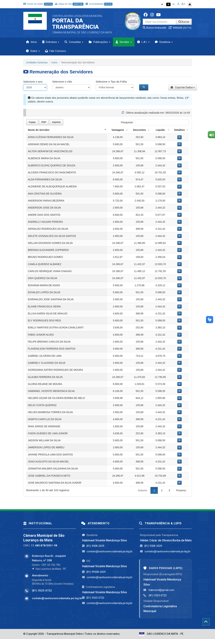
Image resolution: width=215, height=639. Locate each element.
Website (180, 27)
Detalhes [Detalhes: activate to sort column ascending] (179, 129)
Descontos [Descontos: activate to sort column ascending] (139, 129)
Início (31, 42)
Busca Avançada (154, 27)
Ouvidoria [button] (164, 42)
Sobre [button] (33, 51)
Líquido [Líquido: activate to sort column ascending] (160, 129)
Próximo (181, 490)
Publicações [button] (99, 42)
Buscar (183, 21)
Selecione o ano (33, 81)
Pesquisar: (155, 122)
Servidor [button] (124, 42)
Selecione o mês (62, 81)
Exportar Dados (183, 87)
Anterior (142, 490)
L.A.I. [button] (143, 42)
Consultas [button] (74, 42)
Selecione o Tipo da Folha (111, 81)
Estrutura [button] (50, 42)
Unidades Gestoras (37, 62)
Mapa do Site (69, 4)
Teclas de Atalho (38, 4)
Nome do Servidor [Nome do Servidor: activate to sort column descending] (39, 129)
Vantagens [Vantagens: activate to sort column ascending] (118, 129)
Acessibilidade (99, 4)
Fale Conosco (55, 51)
